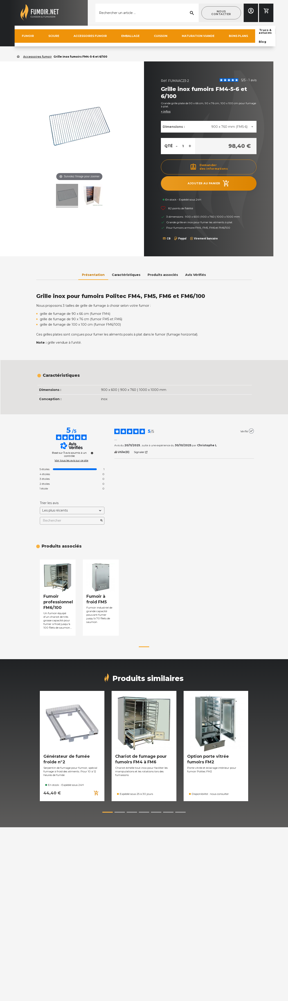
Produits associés (163, 275)
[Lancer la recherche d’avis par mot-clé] (101, 521)
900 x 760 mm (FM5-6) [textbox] (229, 127)
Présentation (93, 275)
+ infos (166, 111)
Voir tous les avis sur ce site (71, 460)
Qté (168, 146)
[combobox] (232, 127)
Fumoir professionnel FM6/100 (58, 602)
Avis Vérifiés (195, 275)
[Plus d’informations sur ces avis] (92, 453)
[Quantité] (183, 146)
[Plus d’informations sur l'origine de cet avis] (251, 431)
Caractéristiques (126, 275)
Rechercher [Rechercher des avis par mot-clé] (70, 520)
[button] (221, 12)
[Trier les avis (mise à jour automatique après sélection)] (72, 510)
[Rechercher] (147, 13)
